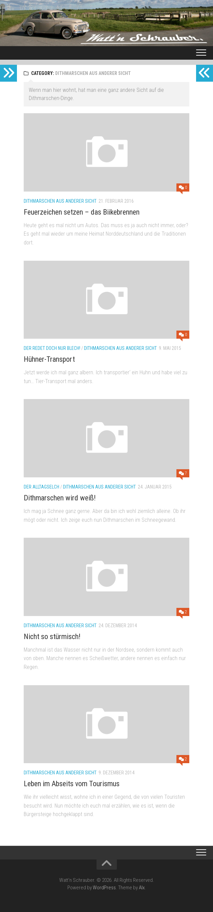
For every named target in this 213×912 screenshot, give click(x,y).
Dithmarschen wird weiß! (60, 498)
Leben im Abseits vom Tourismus (72, 783)
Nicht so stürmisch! (52, 636)
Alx (142, 888)
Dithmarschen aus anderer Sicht (60, 201)
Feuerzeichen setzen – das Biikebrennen (82, 212)
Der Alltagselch (41, 487)
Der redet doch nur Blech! (52, 348)
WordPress (104, 888)
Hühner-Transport (49, 359)
